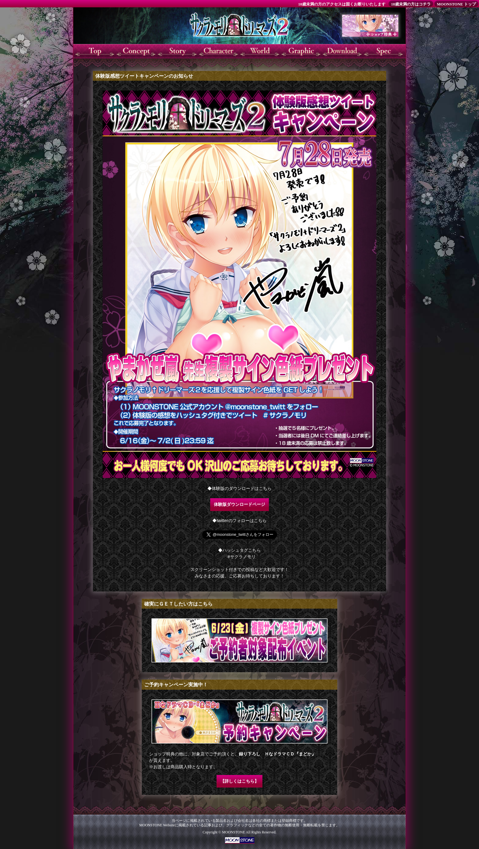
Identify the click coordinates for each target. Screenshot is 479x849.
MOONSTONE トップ (456, 4)
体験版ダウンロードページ (239, 504)
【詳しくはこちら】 (239, 781)
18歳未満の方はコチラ (411, 4)
